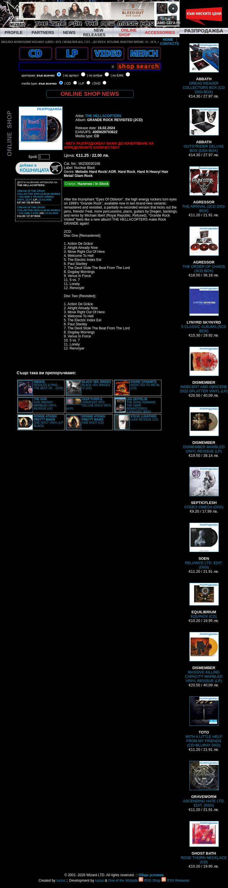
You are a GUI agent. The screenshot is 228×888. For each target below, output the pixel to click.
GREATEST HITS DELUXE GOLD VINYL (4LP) (89, 404)
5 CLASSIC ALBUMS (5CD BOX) (203, 310)
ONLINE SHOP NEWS (90, 94)
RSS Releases (175, 881)
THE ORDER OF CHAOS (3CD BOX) (203, 249)
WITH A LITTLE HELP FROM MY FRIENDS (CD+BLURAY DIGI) (203, 721)
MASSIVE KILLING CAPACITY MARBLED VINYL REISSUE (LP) (204, 657)
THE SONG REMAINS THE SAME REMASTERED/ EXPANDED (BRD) (141, 405)
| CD (68, 83)
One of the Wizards (123, 881)
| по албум (94, 75)
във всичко (45, 75)
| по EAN (117, 75)
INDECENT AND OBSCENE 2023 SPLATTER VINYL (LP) (204, 370)
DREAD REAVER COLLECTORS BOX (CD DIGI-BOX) (204, 68)
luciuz (60, 881)
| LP (81, 83)
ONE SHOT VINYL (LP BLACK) (48, 421)
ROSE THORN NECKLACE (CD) (204, 842)
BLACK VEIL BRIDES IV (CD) (96, 385)
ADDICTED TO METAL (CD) (145, 385)
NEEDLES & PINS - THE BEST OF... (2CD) (48, 385)
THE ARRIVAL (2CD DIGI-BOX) (203, 189)
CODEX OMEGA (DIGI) (203, 488)
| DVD (96, 83)
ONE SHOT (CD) (93, 419)
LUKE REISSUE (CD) (145, 418)
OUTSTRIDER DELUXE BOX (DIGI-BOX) (204, 130)
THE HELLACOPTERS (103, 116)
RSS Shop (149, 881)
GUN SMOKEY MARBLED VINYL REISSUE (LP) (45, 404)
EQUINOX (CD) (203, 600)
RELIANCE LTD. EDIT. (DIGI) (204, 546)
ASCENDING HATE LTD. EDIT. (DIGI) (204, 784)
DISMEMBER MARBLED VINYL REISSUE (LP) (204, 430)
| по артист (71, 75)
